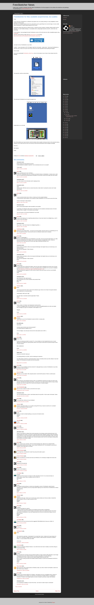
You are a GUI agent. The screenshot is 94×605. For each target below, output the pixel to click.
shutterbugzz (19, 229)
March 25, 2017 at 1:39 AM (22, 226)
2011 (65, 130)
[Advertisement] (68, 56)
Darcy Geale (19, 566)
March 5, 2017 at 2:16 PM (21, 182)
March (66, 114)
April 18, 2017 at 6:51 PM (21, 261)
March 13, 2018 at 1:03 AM (22, 423)
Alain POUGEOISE (20, 387)
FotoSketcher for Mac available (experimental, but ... (71, 116)
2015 (65, 124)
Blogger (53, 602)
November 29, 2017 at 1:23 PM (22, 396)
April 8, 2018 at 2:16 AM (21, 439)
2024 (65, 99)
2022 (65, 102)
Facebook (65, 17)
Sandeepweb (19, 531)
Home (37, 591)
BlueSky (64, 19)
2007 (65, 137)
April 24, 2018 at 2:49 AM (21, 453)
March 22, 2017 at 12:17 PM (22, 202)
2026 (65, 96)
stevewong (19, 545)
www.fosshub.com (34, 34)
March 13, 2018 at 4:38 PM (22, 429)
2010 (65, 132)
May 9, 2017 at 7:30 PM (21, 334)
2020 (65, 106)
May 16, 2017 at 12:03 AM (22, 362)
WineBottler (16, 33)
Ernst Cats (19, 372)
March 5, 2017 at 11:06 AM (22, 168)
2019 (65, 107)
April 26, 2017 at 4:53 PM (21, 313)
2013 (65, 127)
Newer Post (16, 591)
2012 (65, 129)
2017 (65, 111)
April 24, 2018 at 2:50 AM (21, 459)
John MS (18, 420)
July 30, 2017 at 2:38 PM (21, 384)
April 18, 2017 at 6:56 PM (21, 274)
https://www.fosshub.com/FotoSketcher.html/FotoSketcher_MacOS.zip (27, 35)
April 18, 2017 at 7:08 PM (21, 283)
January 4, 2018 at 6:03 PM (22, 408)
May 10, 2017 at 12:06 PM (22, 349)
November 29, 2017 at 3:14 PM (22, 401)
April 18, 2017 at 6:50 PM (21, 252)
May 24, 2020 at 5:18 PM (21, 563)
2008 (65, 135)
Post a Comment (18, 586)
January (67, 120)
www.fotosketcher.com (27, 8)
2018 (65, 109)
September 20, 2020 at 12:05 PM (23, 570)
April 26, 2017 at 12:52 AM (22, 298)
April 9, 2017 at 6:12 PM (21, 242)
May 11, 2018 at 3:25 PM (21, 528)
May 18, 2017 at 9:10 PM (21, 369)
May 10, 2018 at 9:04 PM (21, 522)
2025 (65, 97)
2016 (65, 122)
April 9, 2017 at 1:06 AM (21, 233)
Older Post (57, 591)
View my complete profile (68, 33)
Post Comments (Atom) (39, 594)
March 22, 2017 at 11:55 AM (22, 190)
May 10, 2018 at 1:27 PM (21, 517)
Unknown (19, 285)
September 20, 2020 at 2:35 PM (23, 578)
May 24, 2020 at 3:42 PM (21, 549)
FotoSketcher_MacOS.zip (28, 53)
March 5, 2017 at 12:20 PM (22, 176)
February (67, 118)
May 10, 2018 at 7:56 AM (21, 503)
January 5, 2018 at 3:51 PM (22, 417)
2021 (65, 104)
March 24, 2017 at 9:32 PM (22, 220)
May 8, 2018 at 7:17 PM (21, 481)
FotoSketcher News (23, 4)
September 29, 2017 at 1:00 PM (23, 390)
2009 (65, 134)
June (66, 112)
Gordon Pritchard (20, 450)
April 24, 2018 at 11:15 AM (22, 464)
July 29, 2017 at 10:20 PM (22, 375)
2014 (65, 125)
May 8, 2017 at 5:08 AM (21, 320)
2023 (65, 101)
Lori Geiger (19, 473)
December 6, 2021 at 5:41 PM (22, 584)
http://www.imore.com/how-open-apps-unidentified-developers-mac (31, 268)
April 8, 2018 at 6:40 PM (21, 447)
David (18, 171)
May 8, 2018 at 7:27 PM (21, 492)
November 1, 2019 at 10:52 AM (22, 542)
